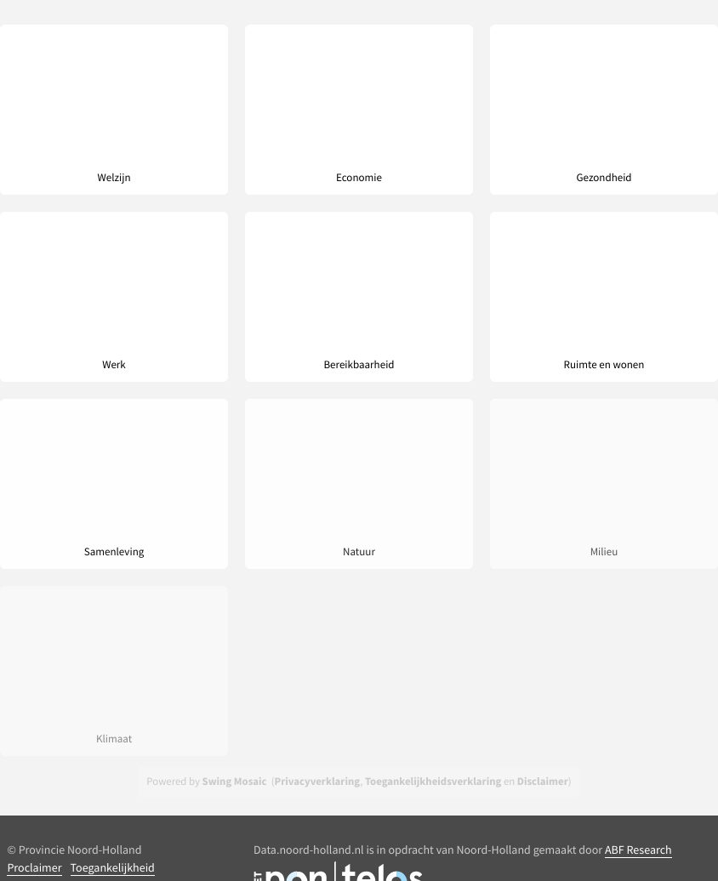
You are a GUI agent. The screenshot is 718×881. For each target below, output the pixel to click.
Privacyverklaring (318, 781)
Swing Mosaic (234, 781)
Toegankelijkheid (113, 867)
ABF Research (638, 849)
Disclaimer (542, 781)
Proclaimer (34, 867)
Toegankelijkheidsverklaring (433, 781)
